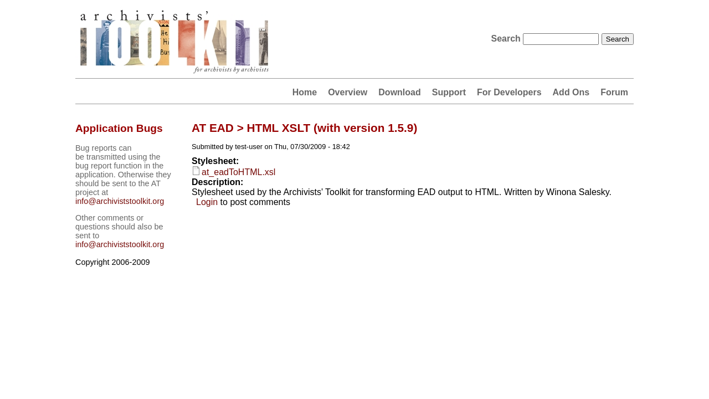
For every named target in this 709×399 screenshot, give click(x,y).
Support (449, 92)
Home (304, 92)
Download (399, 92)
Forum (614, 92)
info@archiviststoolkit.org (119, 201)
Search (507, 38)
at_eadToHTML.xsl (238, 172)
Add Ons (571, 92)
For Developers (509, 92)
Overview (347, 92)
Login (207, 202)
